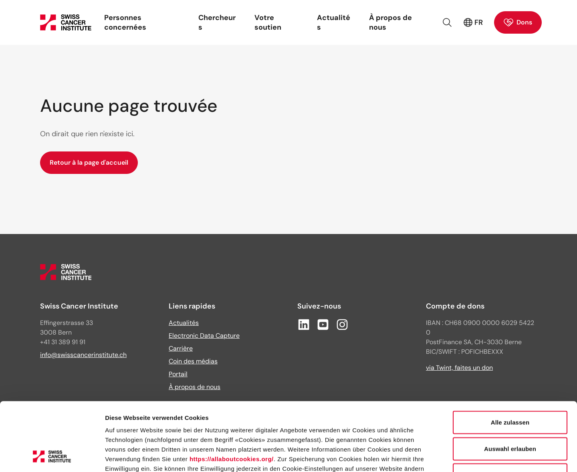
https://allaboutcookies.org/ (232, 394)
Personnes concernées (125, 22)
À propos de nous (390, 22)
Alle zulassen (510, 358)
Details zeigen (426, 456)
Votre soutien (267, 22)
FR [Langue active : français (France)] (473, 22)
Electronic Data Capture (204, 335)
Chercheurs (217, 22)
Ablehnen (510, 410)
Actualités (333, 22)
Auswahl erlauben (510, 384)
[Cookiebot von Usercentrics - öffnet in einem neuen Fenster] (52, 456)
